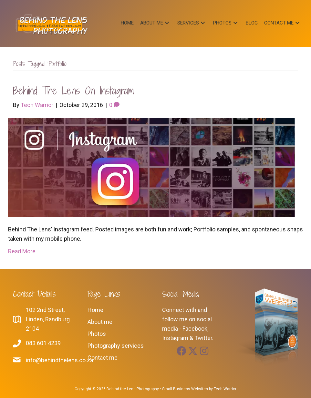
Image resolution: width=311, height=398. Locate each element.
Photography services (116, 345)
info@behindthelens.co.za (59, 360)
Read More (22, 251)
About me (100, 321)
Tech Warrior (225, 389)
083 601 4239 (43, 343)
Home (95, 309)
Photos (97, 333)
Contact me (103, 357)
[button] (167, 22)
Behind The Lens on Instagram (73, 90)
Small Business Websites (185, 389)
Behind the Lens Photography (133, 389)
